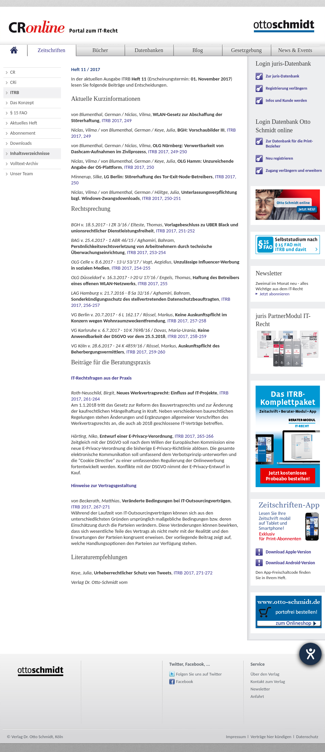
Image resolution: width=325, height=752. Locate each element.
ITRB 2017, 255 (153, 283)
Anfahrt (257, 696)
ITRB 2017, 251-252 (175, 231)
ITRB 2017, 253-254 (146, 252)
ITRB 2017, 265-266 (194, 436)
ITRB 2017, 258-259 (187, 336)
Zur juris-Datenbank (282, 76)
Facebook (184, 681)
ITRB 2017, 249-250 (167, 152)
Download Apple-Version (288, 551)
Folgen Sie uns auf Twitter (199, 674)
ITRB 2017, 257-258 (186, 321)
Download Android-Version (290, 562)
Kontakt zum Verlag (268, 681)
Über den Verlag (265, 674)
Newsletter (260, 688)
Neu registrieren (279, 158)
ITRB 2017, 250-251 (161, 198)
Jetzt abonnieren (274, 293)
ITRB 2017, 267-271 (90, 507)
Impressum (236, 736)
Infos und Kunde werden (286, 100)
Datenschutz (307, 736)
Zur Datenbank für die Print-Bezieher (289, 144)
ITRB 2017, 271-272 (193, 573)
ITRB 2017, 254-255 (131, 268)
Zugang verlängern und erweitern (294, 170)
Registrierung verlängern (286, 88)
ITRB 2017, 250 (139, 167)
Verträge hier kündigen (271, 736)
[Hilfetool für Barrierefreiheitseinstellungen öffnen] (310, 654)
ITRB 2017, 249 (116, 120)
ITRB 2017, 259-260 (145, 352)
